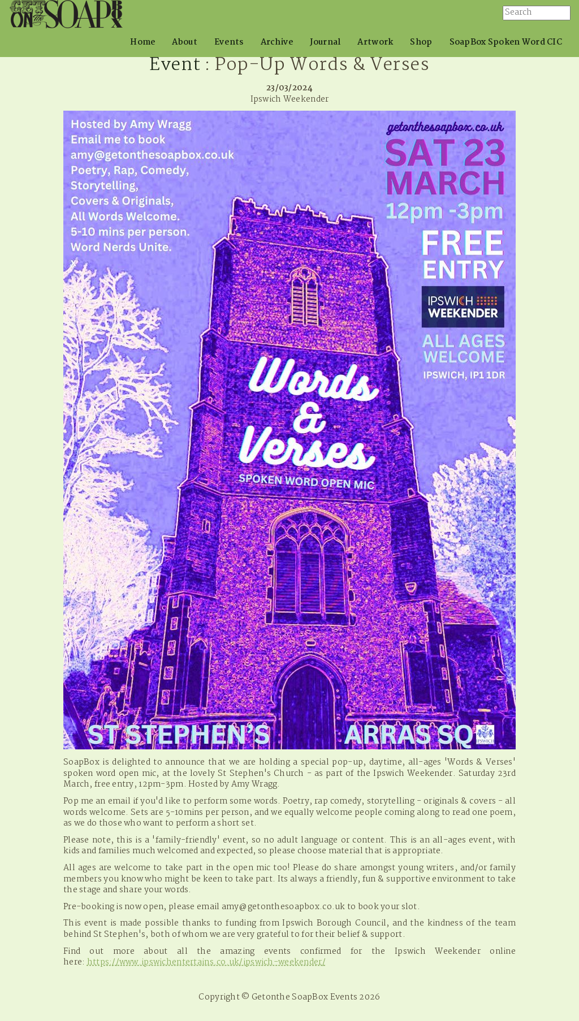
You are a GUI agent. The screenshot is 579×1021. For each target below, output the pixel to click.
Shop (421, 42)
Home (142, 42)
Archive (277, 42)
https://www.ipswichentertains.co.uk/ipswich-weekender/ (206, 962)
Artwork (375, 42)
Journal (325, 42)
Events (229, 42)
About (184, 42)
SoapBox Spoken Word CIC (506, 42)
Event (174, 65)
